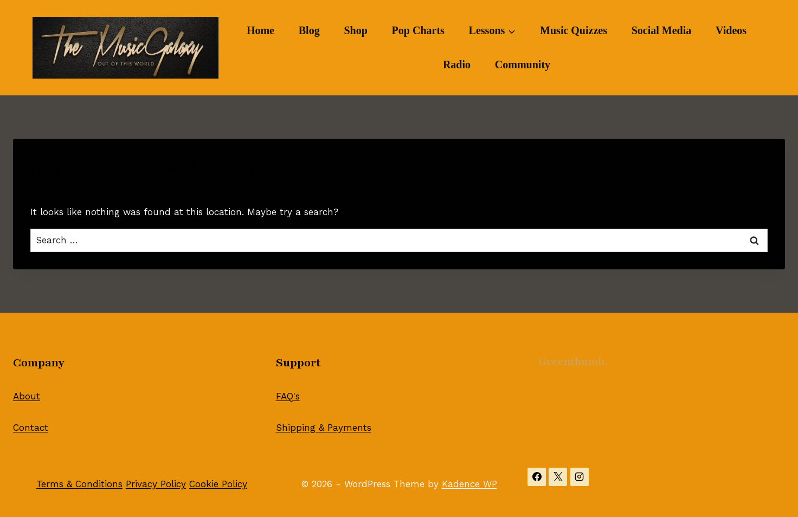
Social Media (662, 30)
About (26, 396)
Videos (731, 30)
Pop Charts (418, 30)
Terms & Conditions (79, 484)
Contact (30, 427)
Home (260, 30)
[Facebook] (536, 477)
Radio (457, 64)
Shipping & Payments (323, 427)
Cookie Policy (218, 484)
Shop (355, 30)
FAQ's (288, 396)
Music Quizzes (573, 30)
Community (522, 64)
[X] (558, 477)
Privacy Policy (156, 484)
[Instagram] (579, 477)
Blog (309, 30)
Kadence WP (469, 484)
